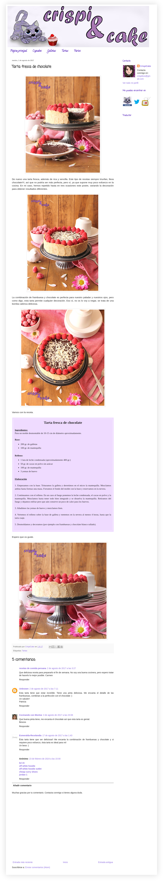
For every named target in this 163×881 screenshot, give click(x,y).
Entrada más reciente (23, 862)
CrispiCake (145, 66)
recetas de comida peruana (32, 668)
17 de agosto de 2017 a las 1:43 (57, 735)
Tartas (64, 51)
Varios (77, 51)
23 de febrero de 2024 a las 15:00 (45, 759)
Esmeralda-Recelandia (30, 735)
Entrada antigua (105, 862)
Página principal (18, 51)
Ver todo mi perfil (130, 83)
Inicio (65, 862)
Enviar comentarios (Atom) (37, 867)
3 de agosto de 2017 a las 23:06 (58, 715)
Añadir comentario (22, 785)
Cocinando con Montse (30, 715)
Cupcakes (37, 51)
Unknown (24, 689)
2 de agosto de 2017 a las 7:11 (43, 689)
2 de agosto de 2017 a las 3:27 (61, 668)
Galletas (51, 51)
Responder (24, 679)
